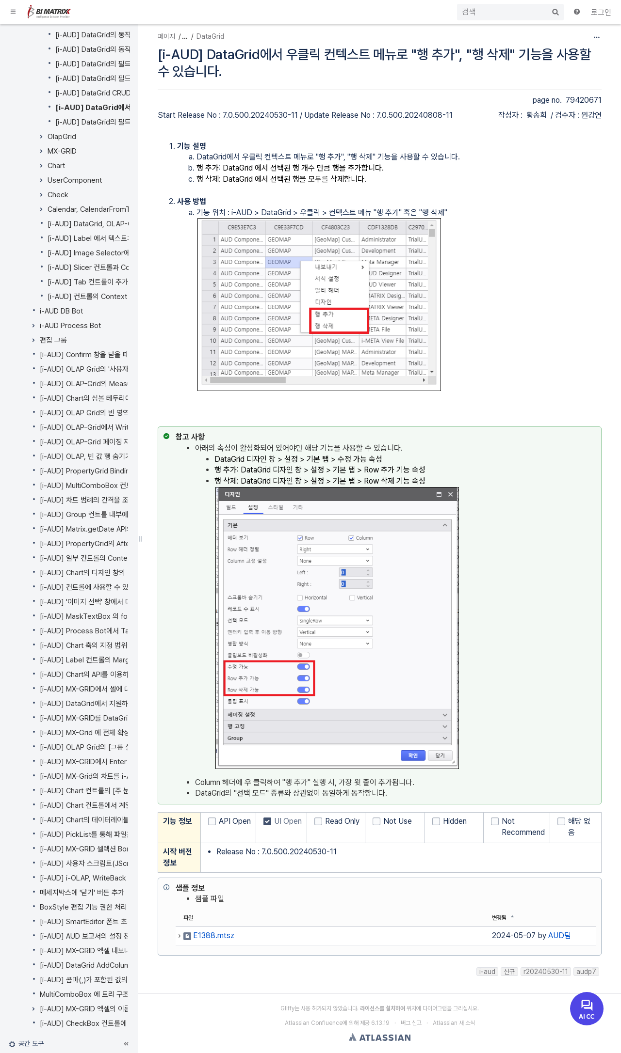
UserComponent (75, 180)
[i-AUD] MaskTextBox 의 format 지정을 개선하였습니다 (125, 616)
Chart (56, 165)
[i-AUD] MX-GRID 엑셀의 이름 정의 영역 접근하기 (113, 1009)
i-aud (487, 971)
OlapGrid (62, 136)
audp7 (586, 971)
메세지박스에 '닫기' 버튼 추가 (82, 892)
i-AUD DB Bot (61, 311)
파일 (188, 917)
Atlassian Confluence (314, 1023)
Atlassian (379, 1037)
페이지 (166, 36)
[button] (13, 12)
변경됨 (499, 917)
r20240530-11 (545, 971)
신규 (509, 971)
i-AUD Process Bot (70, 325)
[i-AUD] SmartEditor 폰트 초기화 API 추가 (103, 921)
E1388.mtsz (213, 935)
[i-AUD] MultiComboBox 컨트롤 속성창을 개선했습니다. (124, 485)
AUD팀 (559, 935)
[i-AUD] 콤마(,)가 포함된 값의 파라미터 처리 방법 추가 (119, 979)
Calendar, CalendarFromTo (91, 209)
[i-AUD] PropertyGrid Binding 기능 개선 (101, 471)
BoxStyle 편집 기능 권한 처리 (83, 907)
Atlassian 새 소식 (454, 1023)
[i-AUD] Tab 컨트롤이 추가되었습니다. (105, 282)
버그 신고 (411, 1023)
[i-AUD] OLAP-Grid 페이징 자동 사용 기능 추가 (110, 442)
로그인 (601, 12)
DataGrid (210, 36)
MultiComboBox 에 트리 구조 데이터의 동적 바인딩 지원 (123, 994)
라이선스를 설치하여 (382, 1008)
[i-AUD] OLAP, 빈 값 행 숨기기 (85, 456)
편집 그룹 (53, 340)
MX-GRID (62, 151)
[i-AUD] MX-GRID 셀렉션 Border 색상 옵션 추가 (112, 849)
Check (58, 194)
